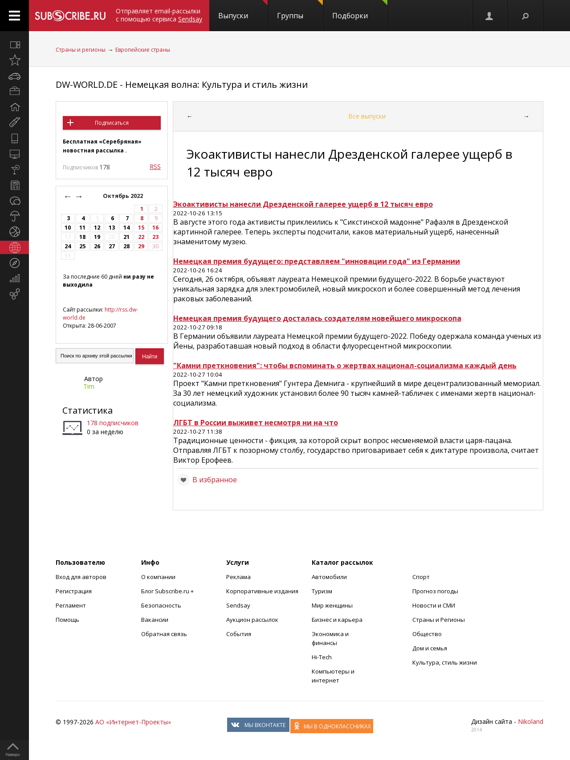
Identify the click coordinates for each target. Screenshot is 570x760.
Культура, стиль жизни (444, 662)
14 (126, 227)
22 (141, 237)
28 (126, 246)
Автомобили (329, 577)
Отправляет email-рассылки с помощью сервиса (159, 15)
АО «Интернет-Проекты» (133, 722)
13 (112, 227)
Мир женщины (332, 605)
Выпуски (243, 10)
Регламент (71, 605)
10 (68, 227)
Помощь (67, 620)
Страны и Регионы (438, 620)
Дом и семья (429, 648)
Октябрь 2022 (123, 196)
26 (97, 246)
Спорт (421, 577)
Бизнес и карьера (337, 620)
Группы (300, 10)
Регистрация (74, 591)
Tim (88, 386)
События (238, 634)
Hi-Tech (322, 657)
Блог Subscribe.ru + (168, 591)
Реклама (238, 577)
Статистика (87, 410)
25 (82, 246)
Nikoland (530, 721)
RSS (155, 166)
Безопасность (161, 605)
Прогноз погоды (435, 591)
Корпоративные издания (262, 591)
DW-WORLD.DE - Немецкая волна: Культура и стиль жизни (182, 84)
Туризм (322, 591)
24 (68, 246)
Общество (427, 634)
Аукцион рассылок (252, 620)
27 (112, 246)
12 (97, 227)
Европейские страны (142, 49)
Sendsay (238, 605)
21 (126, 237)
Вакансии (154, 620)
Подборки (359, 10)
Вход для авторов (81, 577)
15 (141, 227)
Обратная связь (164, 634)
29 (141, 246)
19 (97, 237)
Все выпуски (367, 116)
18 (82, 237)
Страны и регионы (81, 49)
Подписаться (112, 123)
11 (82, 227)
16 (155, 227)
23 (155, 237)
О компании (158, 577)
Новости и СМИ (433, 605)
